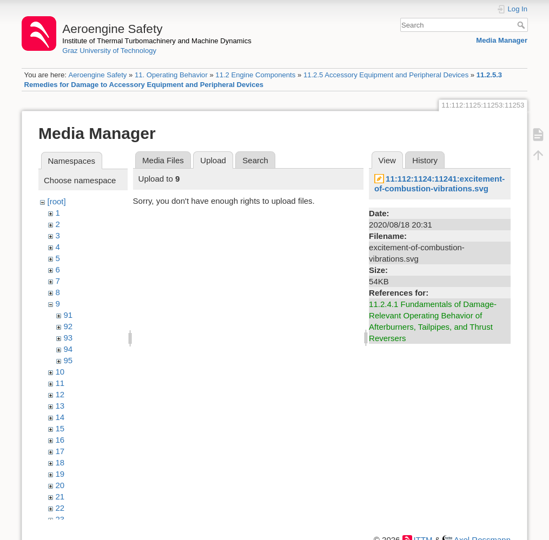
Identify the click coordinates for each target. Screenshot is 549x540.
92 (68, 326)
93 (68, 337)
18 (60, 462)
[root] (57, 201)
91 (68, 314)
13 (60, 405)
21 (60, 496)
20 (60, 485)
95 (68, 360)
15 (60, 428)
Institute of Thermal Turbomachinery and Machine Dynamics (157, 41)
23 (60, 519)
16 (60, 439)
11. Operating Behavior (171, 75)
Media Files (163, 160)
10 (60, 371)
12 (60, 394)
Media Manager (501, 40)
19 (60, 473)
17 (60, 451)
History (425, 160)
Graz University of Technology (109, 50)
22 (60, 507)
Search (522, 25)
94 (68, 349)
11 (60, 383)
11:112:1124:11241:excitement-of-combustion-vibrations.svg (439, 183)
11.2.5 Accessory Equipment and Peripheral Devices (385, 75)
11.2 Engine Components (255, 75)
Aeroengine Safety (97, 75)
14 (60, 417)
